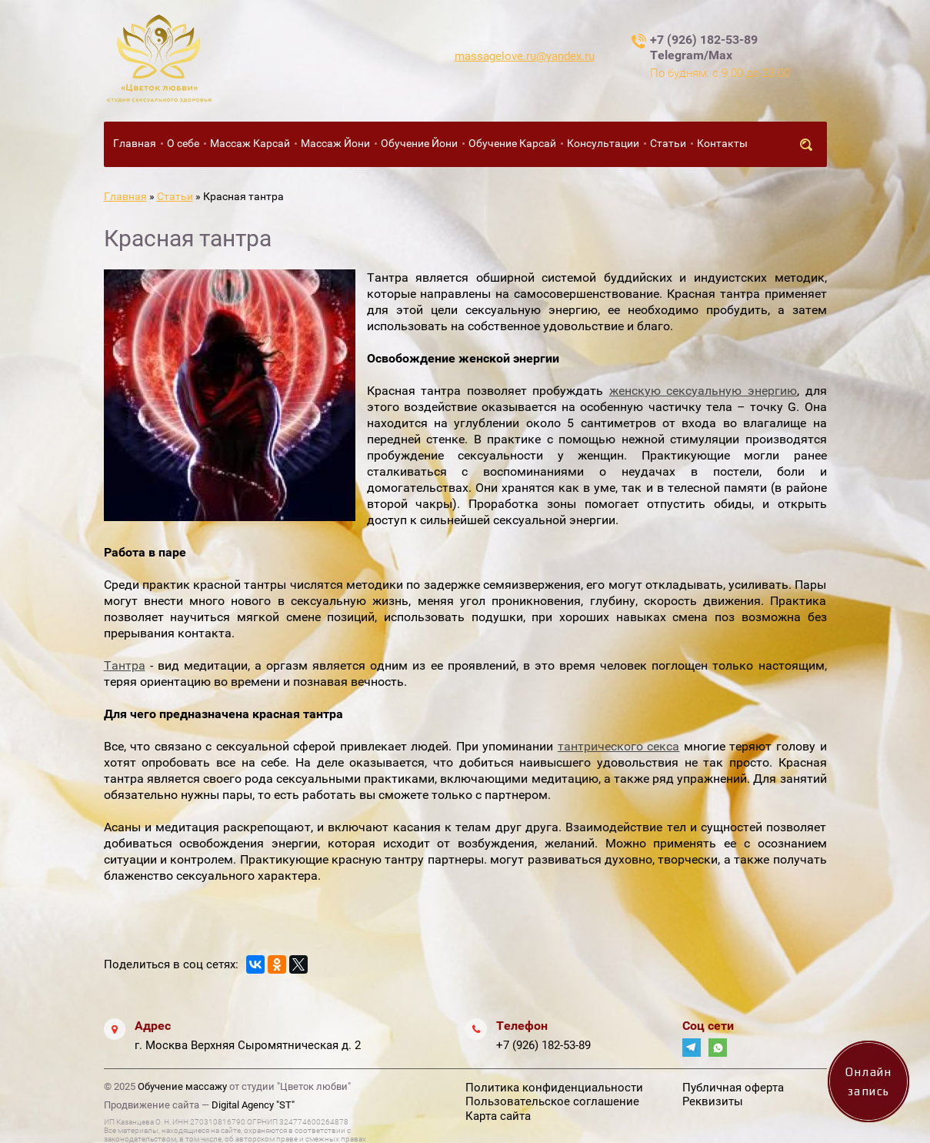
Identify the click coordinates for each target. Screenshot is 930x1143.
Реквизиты (712, 1101)
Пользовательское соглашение (552, 1101)
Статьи (668, 143)
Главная (134, 143)
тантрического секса (619, 746)
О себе (183, 143)
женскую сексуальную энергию (703, 390)
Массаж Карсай (250, 143)
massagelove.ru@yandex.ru (525, 56)
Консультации (603, 143)
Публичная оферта (733, 1088)
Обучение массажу (182, 1086)
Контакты (722, 143)
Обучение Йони (419, 143)
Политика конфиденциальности (554, 1088)
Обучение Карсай (512, 143)
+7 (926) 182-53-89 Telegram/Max (704, 47)
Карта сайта (498, 1116)
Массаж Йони (335, 143)
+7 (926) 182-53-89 (543, 1045)
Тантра (124, 665)
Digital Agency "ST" (253, 1105)
